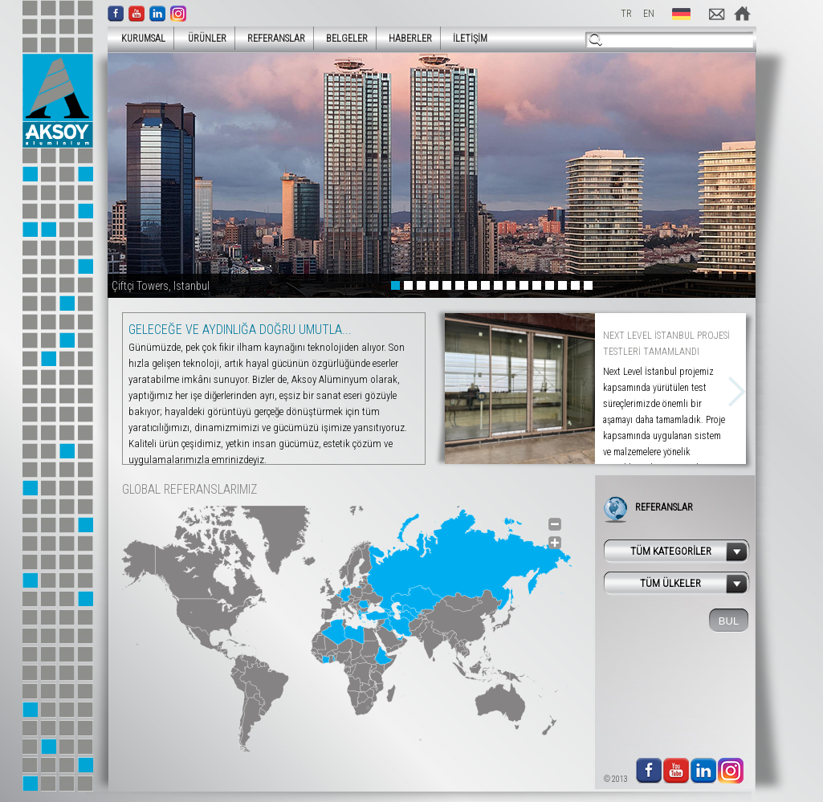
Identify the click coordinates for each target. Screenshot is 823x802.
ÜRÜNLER (202, 38)
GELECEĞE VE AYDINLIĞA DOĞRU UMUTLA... (240, 329)
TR (626, 13)
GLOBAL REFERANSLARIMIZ (189, 489)
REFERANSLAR (276, 38)
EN (648, 13)
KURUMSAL (138, 38)
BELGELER (347, 38)
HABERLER (410, 38)
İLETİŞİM (470, 38)
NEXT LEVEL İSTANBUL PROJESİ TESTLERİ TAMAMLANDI (666, 343)
